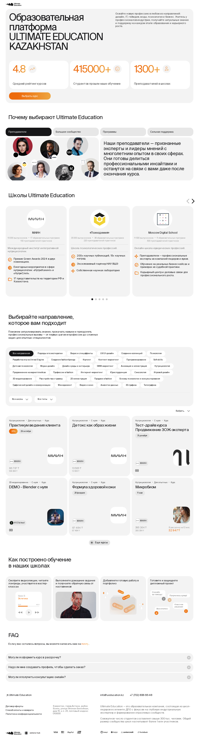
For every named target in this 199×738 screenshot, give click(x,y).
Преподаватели (17, 131)
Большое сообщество (68, 131)
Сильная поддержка (161, 131)
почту (84, 643)
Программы (109, 131)
